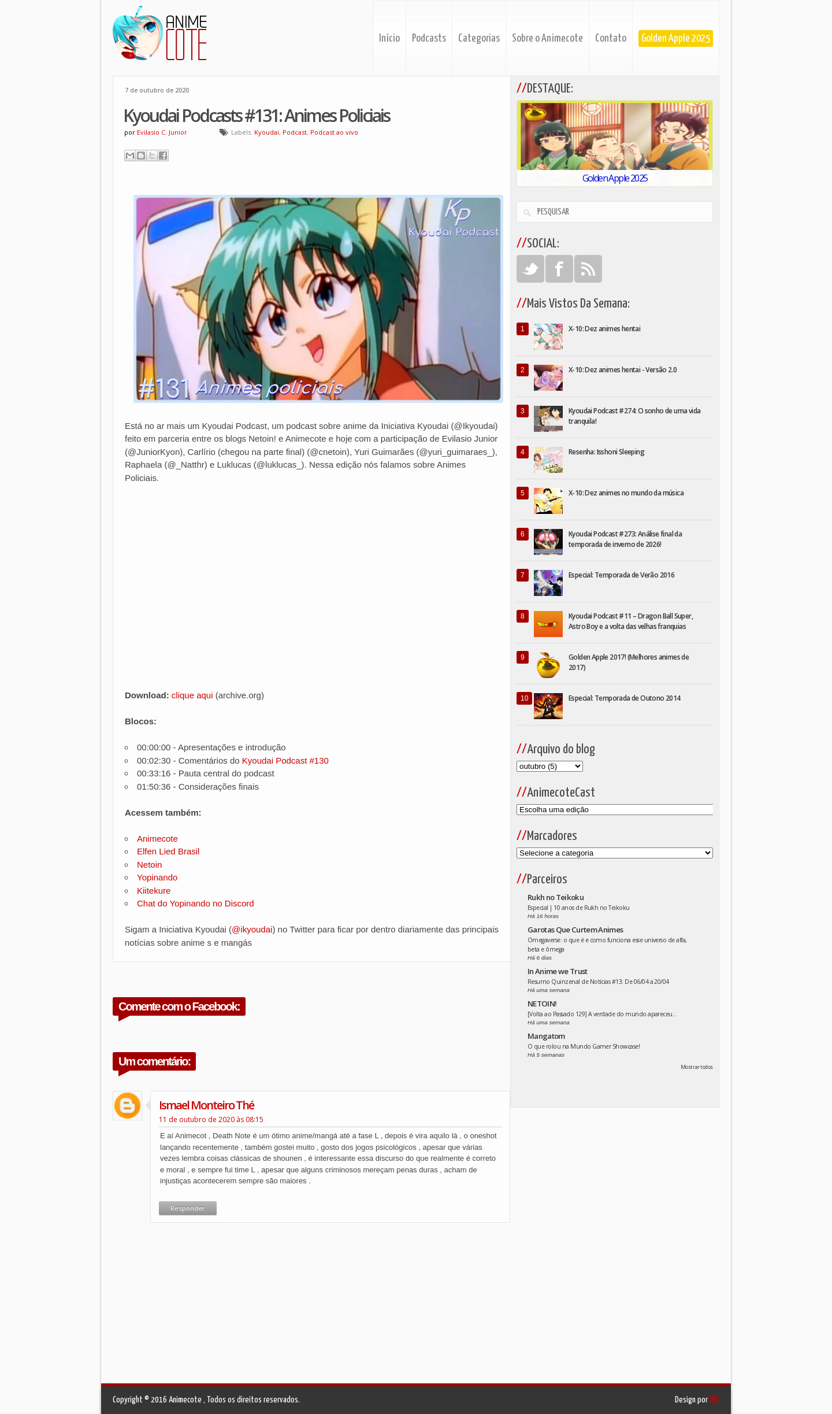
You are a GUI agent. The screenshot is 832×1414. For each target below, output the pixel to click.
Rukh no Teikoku (556, 897)
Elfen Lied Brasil (168, 851)
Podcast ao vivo (334, 132)
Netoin (149, 864)
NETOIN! (542, 1003)
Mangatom (546, 1036)
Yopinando (157, 877)
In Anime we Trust (558, 971)
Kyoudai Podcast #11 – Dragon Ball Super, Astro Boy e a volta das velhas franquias (631, 621)
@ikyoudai (252, 929)
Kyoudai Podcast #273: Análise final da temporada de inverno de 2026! (625, 539)
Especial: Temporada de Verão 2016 (621, 575)
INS (714, 1400)
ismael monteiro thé (206, 1105)
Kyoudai (266, 132)
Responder (187, 1208)
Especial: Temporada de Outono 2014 (625, 698)
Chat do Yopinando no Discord (195, 903)
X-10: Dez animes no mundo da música (626, 493)
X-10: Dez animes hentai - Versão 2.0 (623, 370)
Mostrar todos (697, 1067)
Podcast (295, 132)
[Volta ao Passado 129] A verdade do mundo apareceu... (602, 1014)
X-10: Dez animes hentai (604, 329)
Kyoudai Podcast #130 (285, 760)
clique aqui (192, 695)
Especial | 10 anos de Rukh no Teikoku (579, 908)
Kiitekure (153, 890)
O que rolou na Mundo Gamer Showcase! (584, 1046)
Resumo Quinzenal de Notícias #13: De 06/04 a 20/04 (598, 982)
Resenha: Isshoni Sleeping (606, 452)
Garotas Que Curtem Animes (575, 929)
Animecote (157, 838)
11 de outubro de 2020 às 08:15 (211, 1119)
